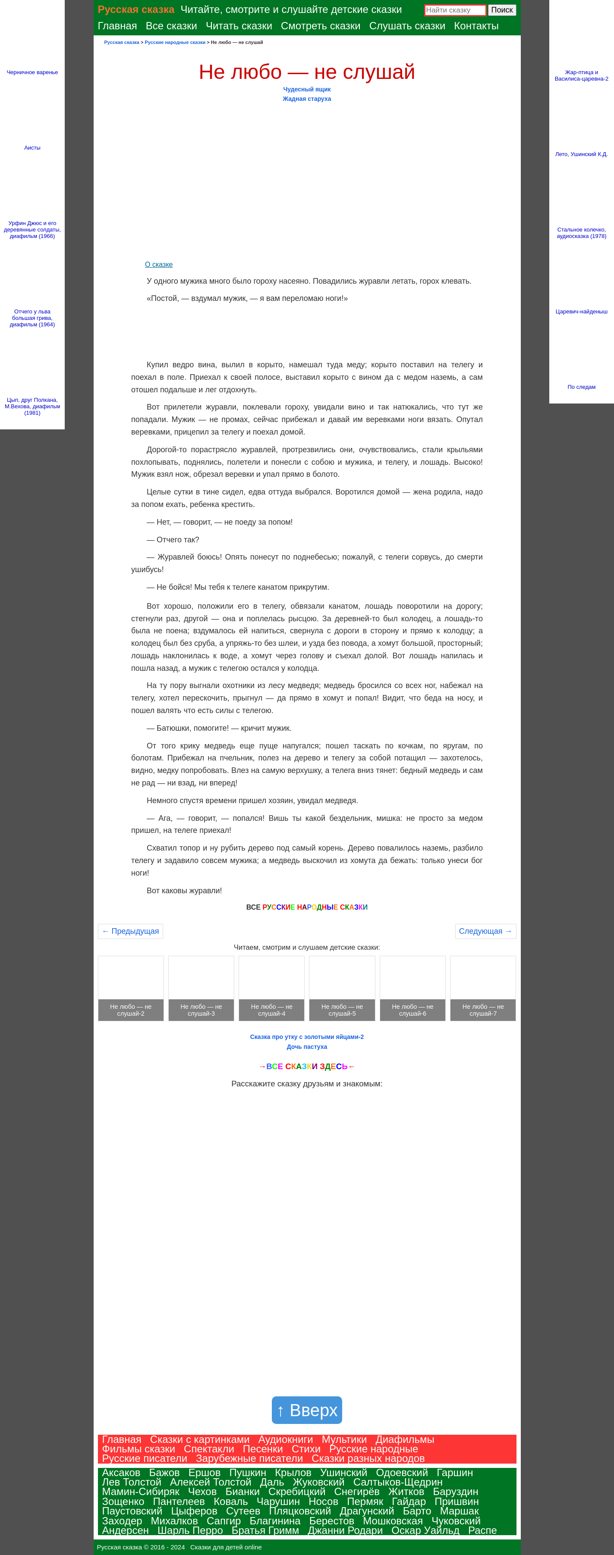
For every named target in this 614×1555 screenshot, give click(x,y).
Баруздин (456, 1491)
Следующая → (486, 931)
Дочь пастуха (307, 1046)
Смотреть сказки (321, 25)
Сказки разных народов (368, 1458)
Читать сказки (239, 25)
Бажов (164, 1472)
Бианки (242, 1491)
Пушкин (247, 1472)
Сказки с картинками (200, 1439)
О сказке (159, 264)
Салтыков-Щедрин (398, 1482)
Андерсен (125, 1530)
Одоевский (402, 1472)
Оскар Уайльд (425, 1530)
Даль (272, 1482)
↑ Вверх (307, 1410)
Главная (117, 25)
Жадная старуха (307, 98)
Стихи (306, 1449)
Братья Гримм (265, 1530)
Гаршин (455, 1472)
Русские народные (373, 1449)
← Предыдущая (130, 931)
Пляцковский (300, 1511)
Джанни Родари (345, 1530)
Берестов (332, 1521)
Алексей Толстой (211, 1482)
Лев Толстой (132, 1482)
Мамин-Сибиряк (140, 1491)
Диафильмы (404, 1439)
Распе (482, 1530)
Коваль (231, 1501)
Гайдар (409, 1501)
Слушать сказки (407, 25)
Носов (323, 1501)
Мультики (344, 1439)
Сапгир (224, 1521)
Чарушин (278, 1501)
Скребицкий (296, 1491)
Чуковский (456, 1521)
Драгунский (367, 1511)
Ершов (205, 1472)
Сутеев (243, 1511)
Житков (406, 1491)
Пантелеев (179, 1501)
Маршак (459, 1511)
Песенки (263, 1449)
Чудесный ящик (307, 89)
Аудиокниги (285, 1439)
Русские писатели (145, 1458)
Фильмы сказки (139, 1449)
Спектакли (209, 1449)
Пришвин (457, 1501)
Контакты (476, 25)
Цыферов (194, 1511)
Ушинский (343, 1472)
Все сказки (171, 25)
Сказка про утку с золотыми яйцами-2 (307, 1036)
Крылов (293, 1472)
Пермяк (365, 1501)
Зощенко (123, 1501)
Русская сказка (136, 9)
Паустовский (132, 1511)
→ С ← (307, 1066)
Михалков (174, 1521)
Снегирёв (357, 1491)
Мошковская (393, 1521)
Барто (417, 1511)
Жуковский (319, 1482)
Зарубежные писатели (249, 1458)
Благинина (274, 1521)
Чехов (202, 1491)
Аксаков (121, 1472)
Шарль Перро (190, 1530)
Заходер (122, 1521)
